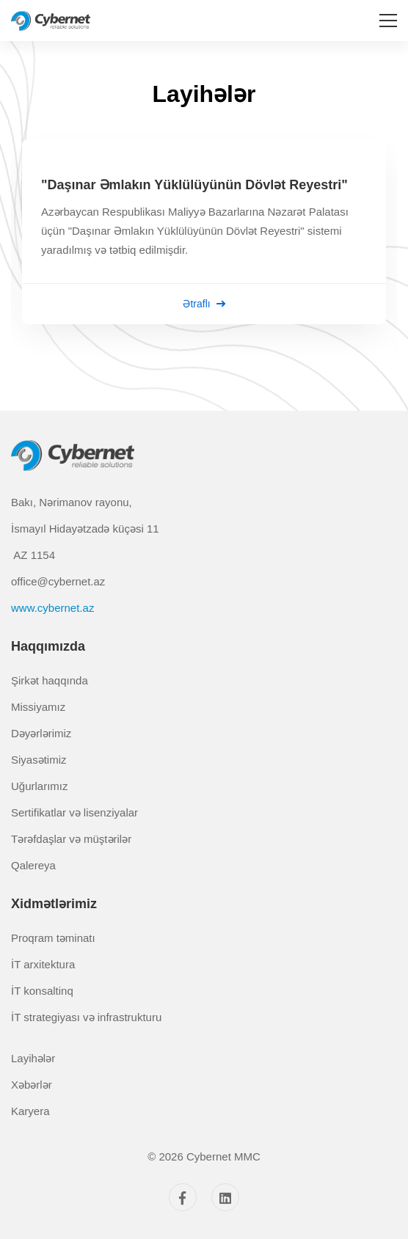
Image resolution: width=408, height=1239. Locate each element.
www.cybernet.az (52, 608)
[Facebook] (183, 1197)
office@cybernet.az (58, 581)
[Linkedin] (225, 1197)
